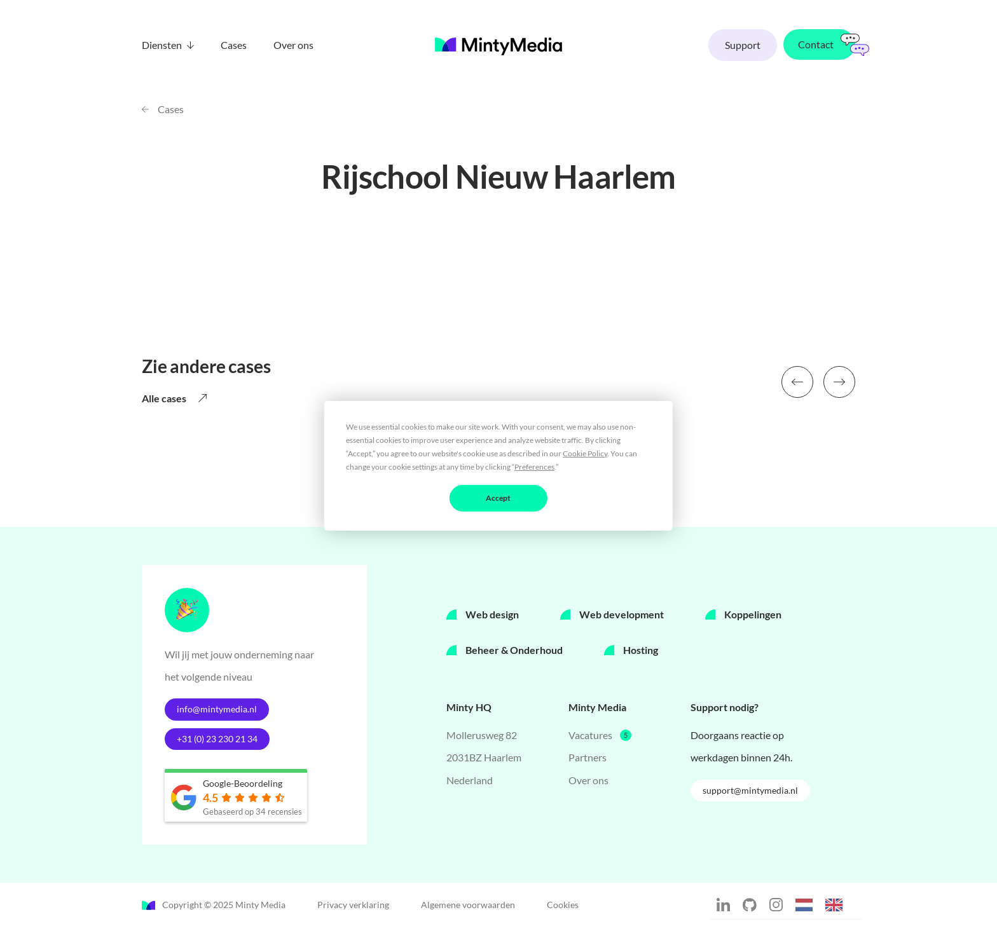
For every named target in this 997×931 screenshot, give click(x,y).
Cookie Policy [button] (585, 453)
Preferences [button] (534, 466)
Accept (498, 497)
